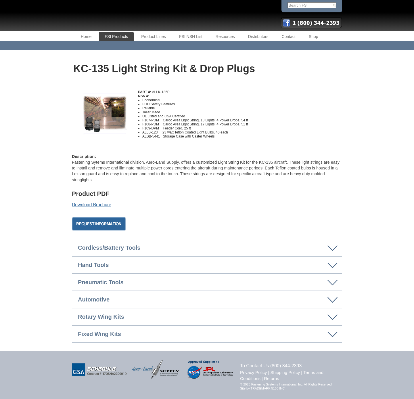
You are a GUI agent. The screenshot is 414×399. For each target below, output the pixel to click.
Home (86, 36)
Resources (225, 36)
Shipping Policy (285, 372)
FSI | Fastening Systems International (144, 15)
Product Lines (153, 36)
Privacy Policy (253, 372)
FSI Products (116, 36)
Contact (289, 36)
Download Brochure (91, 204)
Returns (271, 378)
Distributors (258, 36)
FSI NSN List (190, 36)
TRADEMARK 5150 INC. (268, 388)
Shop (313, 36)
